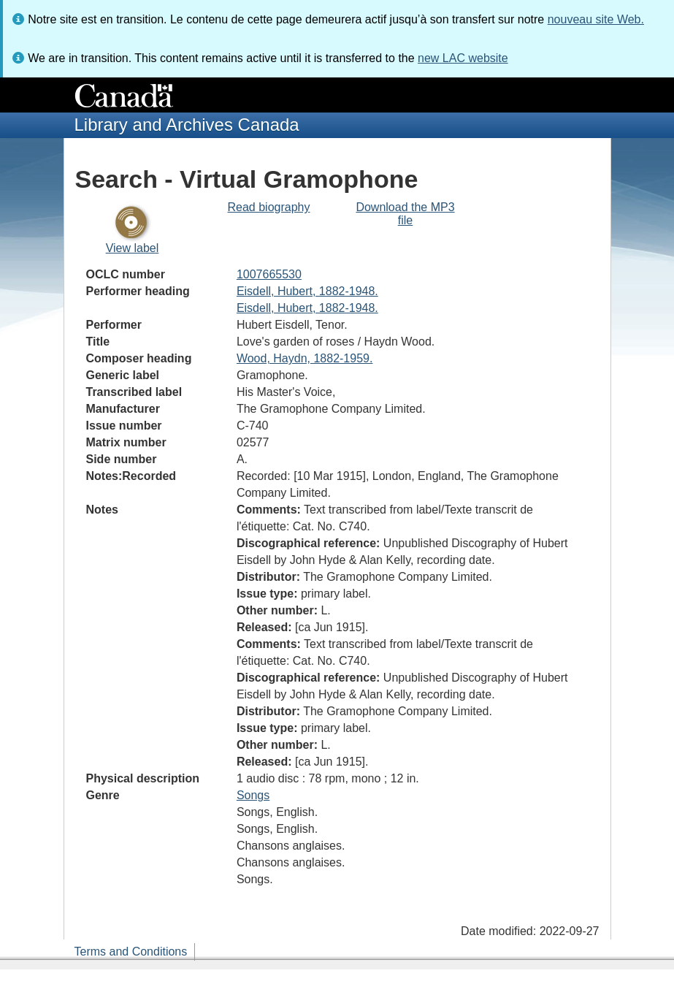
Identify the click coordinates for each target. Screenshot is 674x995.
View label (132, 248)
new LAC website (463, 58)
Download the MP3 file (405, 213)
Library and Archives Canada (186, 124)
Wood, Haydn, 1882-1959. (305, 358)
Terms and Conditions (131, 951)
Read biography (269, 207)
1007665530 (269, 274)
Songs (253, 795)
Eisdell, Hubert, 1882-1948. (307, 291)
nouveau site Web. (596, 19)
